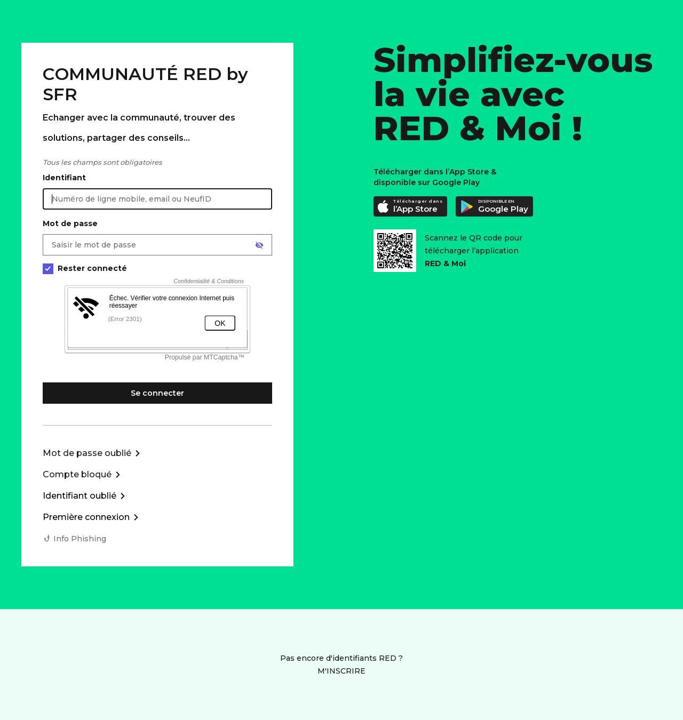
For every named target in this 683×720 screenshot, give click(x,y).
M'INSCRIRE (341, 671)
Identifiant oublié (79, 496)
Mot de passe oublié (87, 453)
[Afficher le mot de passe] (259, 245)
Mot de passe (70, 223)
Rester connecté (85, 268)
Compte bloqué (77, 474)
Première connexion (86, 517)
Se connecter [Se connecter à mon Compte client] (157, 393)
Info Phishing (79, 538)
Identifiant (64, 177)
